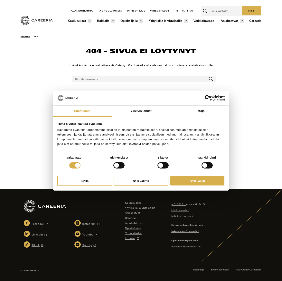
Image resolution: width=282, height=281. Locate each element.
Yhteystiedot (159, 11)
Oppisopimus (136, 11)
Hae (251, 10)
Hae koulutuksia (110, 11)
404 (36, 36)
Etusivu (25, 36)
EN (191, 11)
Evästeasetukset (220, 269)
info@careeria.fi (180, 210)
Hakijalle (103, 21)
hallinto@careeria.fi (182, 216)
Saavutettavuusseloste (248, 269)
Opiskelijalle (129, 21)
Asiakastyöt (229, 21)
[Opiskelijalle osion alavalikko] (141, 21)
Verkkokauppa (203, 21)
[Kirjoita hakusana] (222, 10)
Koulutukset (77, 21)
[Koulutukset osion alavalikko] (89, 21)
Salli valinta (141, 181)
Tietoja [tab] (200, 110)
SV (184, 11)
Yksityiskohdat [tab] (140, 110)
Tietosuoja (198, 269)
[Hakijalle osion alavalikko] (113, 21)
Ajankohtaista (82, 11)
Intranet (130, 238)
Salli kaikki (197, 181)
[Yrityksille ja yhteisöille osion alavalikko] (186, 21)
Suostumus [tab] (82, 110)
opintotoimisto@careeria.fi (186, 246)
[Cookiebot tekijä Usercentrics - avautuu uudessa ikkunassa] (208, 98)
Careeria (255, 21)
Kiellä (85, 181)
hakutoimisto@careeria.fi (185, 231)
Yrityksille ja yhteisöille (165, 21)
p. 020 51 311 (178, 204)
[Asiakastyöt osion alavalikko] (242, 21)
